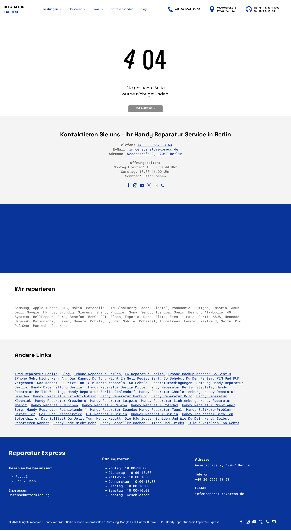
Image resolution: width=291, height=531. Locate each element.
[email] (156, 187)
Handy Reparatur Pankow (104, 406)
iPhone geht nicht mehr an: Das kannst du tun (59, 379)
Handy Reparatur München (54, 406)
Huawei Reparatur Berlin (154, 415)
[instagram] (135, 187)
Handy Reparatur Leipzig (113, 402)
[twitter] (149, 187)
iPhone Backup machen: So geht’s (199, 375)
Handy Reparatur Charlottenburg (169, 393)
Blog (66, 375)
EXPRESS (11, 12)
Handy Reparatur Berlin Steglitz (181, 388)
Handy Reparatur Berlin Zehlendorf (101, 393)
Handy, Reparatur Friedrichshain (64, 397)
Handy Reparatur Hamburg (123, 397)
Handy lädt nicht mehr (74, 424)
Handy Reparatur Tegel (160, 411)
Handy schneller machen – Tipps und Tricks (142, 424)
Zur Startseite (146, 109)
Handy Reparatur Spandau (113, 411)
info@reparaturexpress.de (153, 150)
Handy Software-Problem (208, 411)
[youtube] (142, 187)
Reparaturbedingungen (171, 384)
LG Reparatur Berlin (144, 375)
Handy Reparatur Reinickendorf (56, 411)
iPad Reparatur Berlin (36, 375)
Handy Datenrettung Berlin (57, 388)
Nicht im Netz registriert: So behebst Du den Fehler (161, 379)
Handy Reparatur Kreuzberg (60, 402)
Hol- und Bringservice (60, 415)
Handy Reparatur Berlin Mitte (116, 388)
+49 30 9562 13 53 (154, 146)
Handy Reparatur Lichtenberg (168, 402)
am (176, 406)
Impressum (18, 491)
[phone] (163, 187)
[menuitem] (52, 10)
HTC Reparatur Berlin (106, 415)
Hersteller (25, 415)
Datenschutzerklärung (29, 496)
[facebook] (128, 187)
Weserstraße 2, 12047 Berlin (154, 155)
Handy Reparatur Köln (171, 397)
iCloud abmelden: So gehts (213, 424)
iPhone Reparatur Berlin (97, 375)
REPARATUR (14, 7)
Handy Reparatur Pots (151, 406)
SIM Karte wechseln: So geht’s (117, 384)
